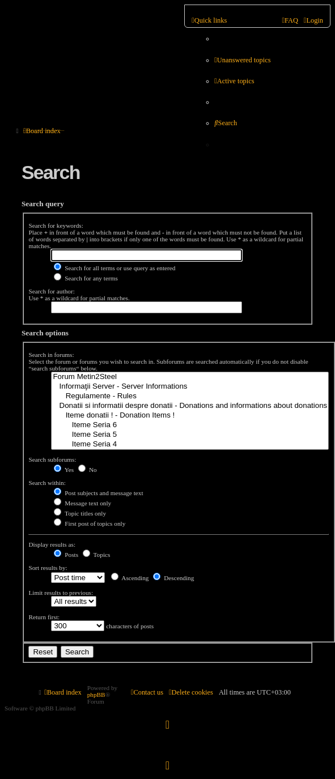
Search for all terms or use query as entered (114, 268)
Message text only (82, 503)
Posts (66, 554)
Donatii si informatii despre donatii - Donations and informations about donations (190, 406)
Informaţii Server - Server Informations (190, 386)
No (87, 469)
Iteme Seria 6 (190, 425)
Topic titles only (80, 513)
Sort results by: (47, 567)
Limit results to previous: (60, 592)
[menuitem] (242, 60)
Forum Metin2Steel (190, 377)
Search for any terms (85, 278)
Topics (97, 554)
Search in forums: (51, 354)
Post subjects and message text (98, 492)
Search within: (46, 482)
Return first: (44, 617)
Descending (173, 577)
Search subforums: (52, 459)
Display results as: (51, 544)
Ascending (130, 577)
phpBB (96, 694)
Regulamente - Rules (190, 396)
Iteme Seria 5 (190, 435)
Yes (64, 469)
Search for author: (51, 291)
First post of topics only (89, 523)
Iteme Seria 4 (190, 444)
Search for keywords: (55, 225)
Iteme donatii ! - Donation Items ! (190, 415)
